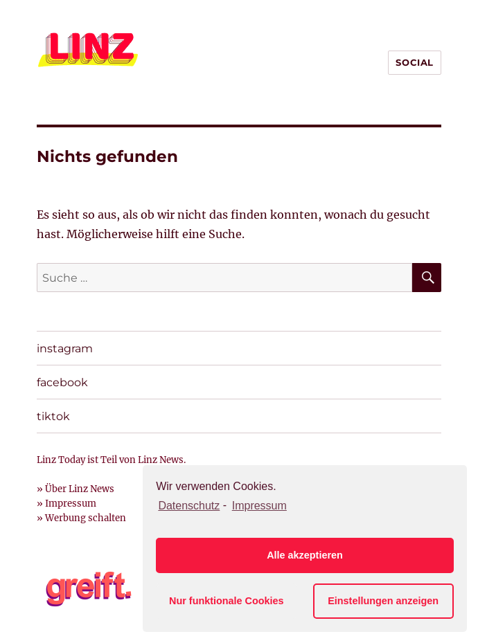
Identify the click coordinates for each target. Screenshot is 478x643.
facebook (62, 382)
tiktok (53, 416)
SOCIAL (415, 62)
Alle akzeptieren (305, 555)
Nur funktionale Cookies (226, 600)
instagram (65, 348)
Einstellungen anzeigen (383, 600)
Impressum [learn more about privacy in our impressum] (259, 505)
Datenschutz (189, 505)
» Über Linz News (75, 489)
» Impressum (66, 503)
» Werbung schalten (81, 518)
